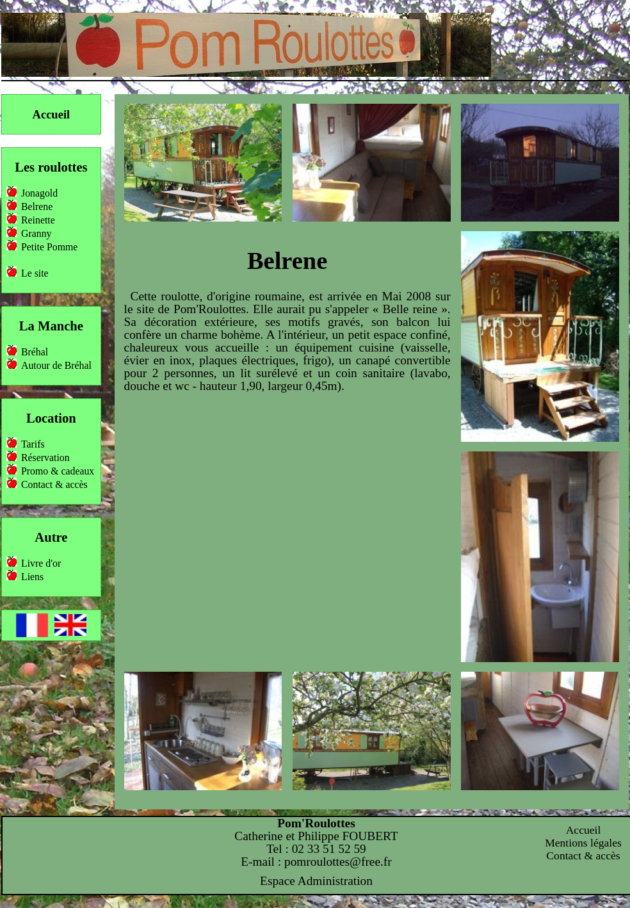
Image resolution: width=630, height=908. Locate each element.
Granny (36, 233)
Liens (32, 576)
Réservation (45, 457)
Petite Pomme (49, 246)
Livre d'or (41, 563)
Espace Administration (316, 881)
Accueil (51, 114)
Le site (35, 273)
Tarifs (33, 444)
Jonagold (39, 193)
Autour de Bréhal (56, 365)
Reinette (38, 220)
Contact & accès (54, 484)
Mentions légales (583, 842)
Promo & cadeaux (57, 471)
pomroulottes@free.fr (338, 861)
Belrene (36, 206)
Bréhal (34, 351)
